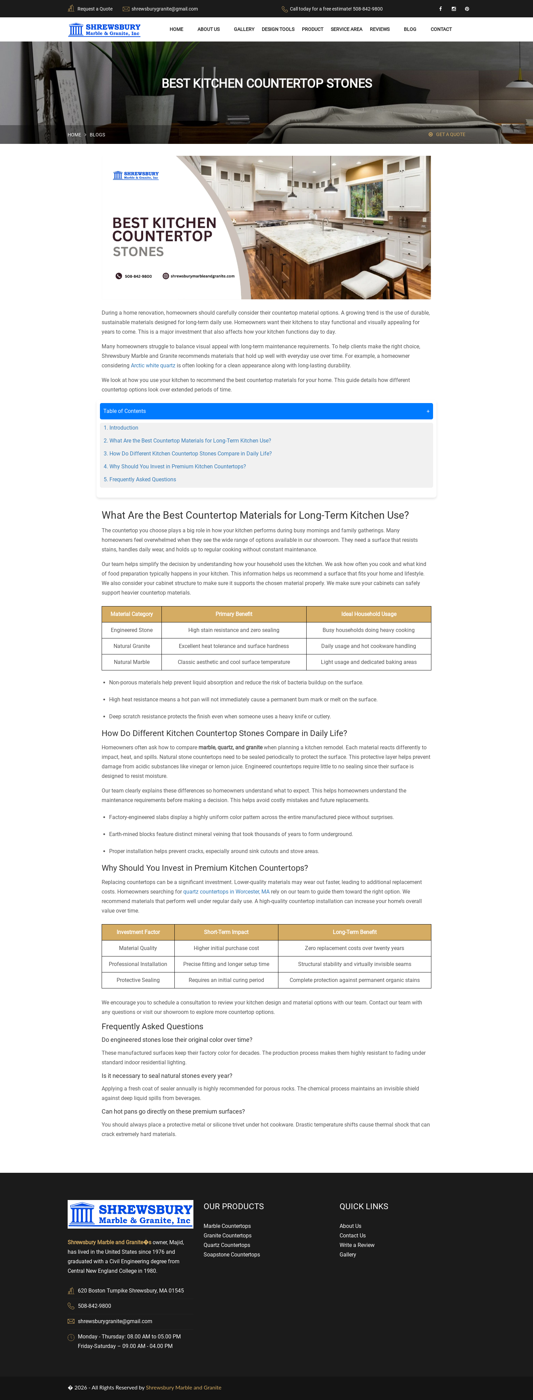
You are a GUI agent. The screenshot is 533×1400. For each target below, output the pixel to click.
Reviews (380, 29)
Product (312, 29)
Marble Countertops (227, 1225)
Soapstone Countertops (232, 1254)
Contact (441, 29)
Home (176, 29)
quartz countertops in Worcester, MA (226, 891)
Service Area (346, 29)
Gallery (244, 29)
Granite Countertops (228, 1235)
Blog (410, 29)
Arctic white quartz (153, 365)
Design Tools (278, 29)
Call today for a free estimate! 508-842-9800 (336, 9)
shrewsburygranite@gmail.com (165, 9)
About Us (208, 29)
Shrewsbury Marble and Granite (183, 1387)
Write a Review (357, 1244)
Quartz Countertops (227, 1244)
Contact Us (353, 1235)
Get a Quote (447, 134)
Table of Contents (266, 411)
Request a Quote (95, 9)
